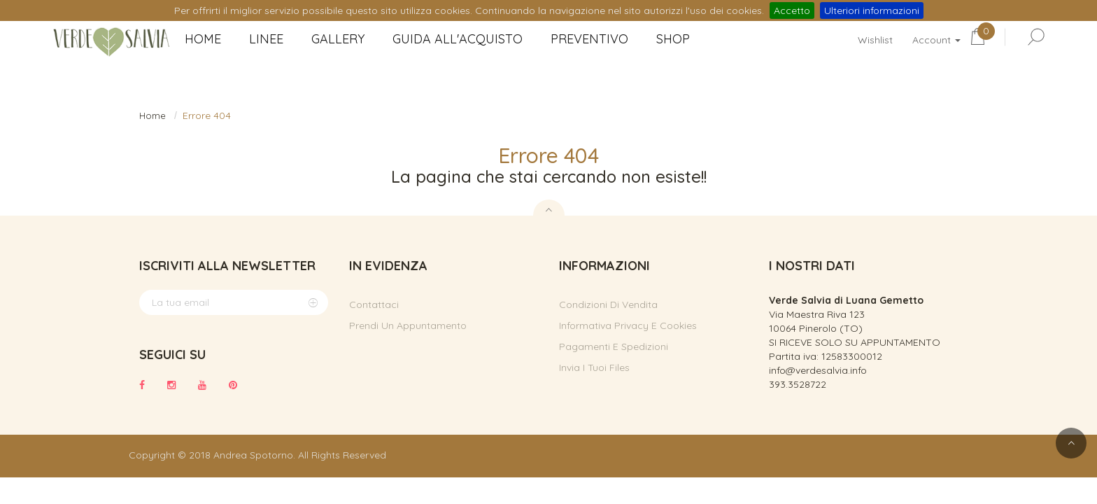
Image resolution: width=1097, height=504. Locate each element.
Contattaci (374, 304)
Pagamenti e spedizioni (613, 346)
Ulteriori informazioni (871, 10)
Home (152, 115)
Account (936, 40)
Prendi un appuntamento (408, 325)
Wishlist (875, 40)
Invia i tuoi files (594, 367)
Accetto (792, 10)
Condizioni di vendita (608, 304)
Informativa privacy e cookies (628, 325)
